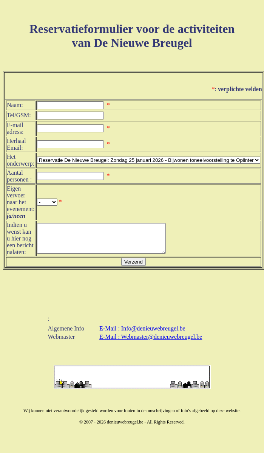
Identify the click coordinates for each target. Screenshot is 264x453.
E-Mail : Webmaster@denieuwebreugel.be (150, 339)
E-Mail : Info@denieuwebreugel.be (142, 330)
